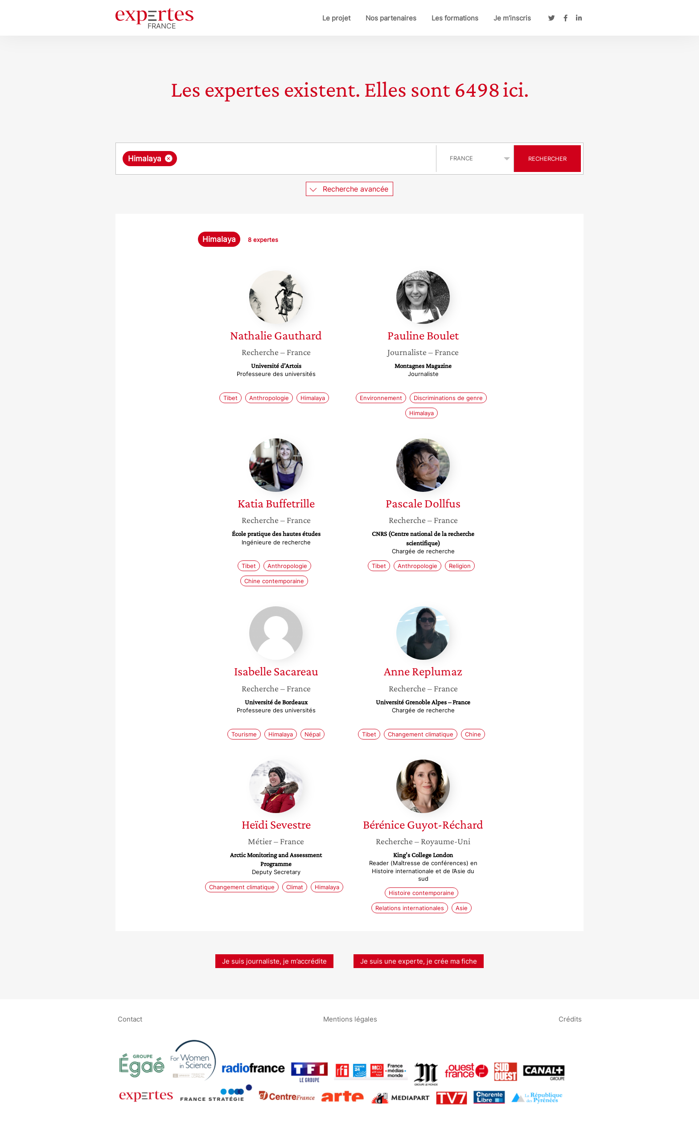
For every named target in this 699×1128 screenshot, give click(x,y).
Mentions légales (350, 1019)
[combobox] (277, 158)
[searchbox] (271, 158)
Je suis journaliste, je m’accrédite (274, 961)
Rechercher (547, 158)
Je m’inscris (512, 18)
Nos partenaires (391, 18)
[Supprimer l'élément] (169, 158)
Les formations (455, 18)
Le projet (336, 18)
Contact (130, 1019)
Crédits (570, 1019)
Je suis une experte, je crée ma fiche (418, 961)
